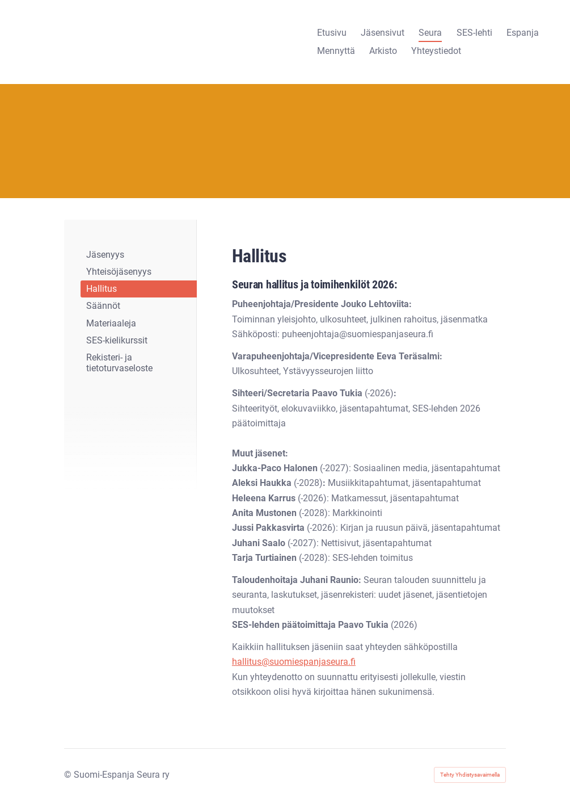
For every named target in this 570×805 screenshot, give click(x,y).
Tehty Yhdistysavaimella (470, 775)
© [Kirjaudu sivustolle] (69, 774)
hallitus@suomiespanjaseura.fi (294, 661)
